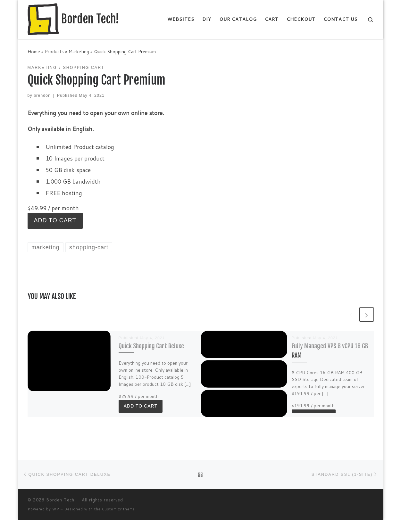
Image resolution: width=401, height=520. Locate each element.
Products (54, 51)
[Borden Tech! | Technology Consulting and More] (43, 19)
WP (55, 509)
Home (34, 51)
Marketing (79, 51)
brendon (42, 95)
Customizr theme (118, 509)
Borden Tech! (61, 500)
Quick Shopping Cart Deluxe (151, 346)
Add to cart (55, 220)
